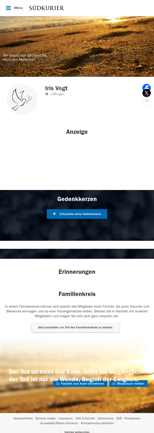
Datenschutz (106, 418)
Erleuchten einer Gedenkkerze (77, 214)
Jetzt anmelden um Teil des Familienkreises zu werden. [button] (75, 327)
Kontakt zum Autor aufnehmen (80, 383)
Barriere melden (45, 418)
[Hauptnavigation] (77, 8)
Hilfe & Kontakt (85, 418)
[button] (146, 100)
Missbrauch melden (128, 383)
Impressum (66, 418)
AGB (119, 418)
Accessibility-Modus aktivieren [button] (59, 423)
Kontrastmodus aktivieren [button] (97, 423)
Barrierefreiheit (23, 418)
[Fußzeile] (77, 421)
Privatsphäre (132, 418)
